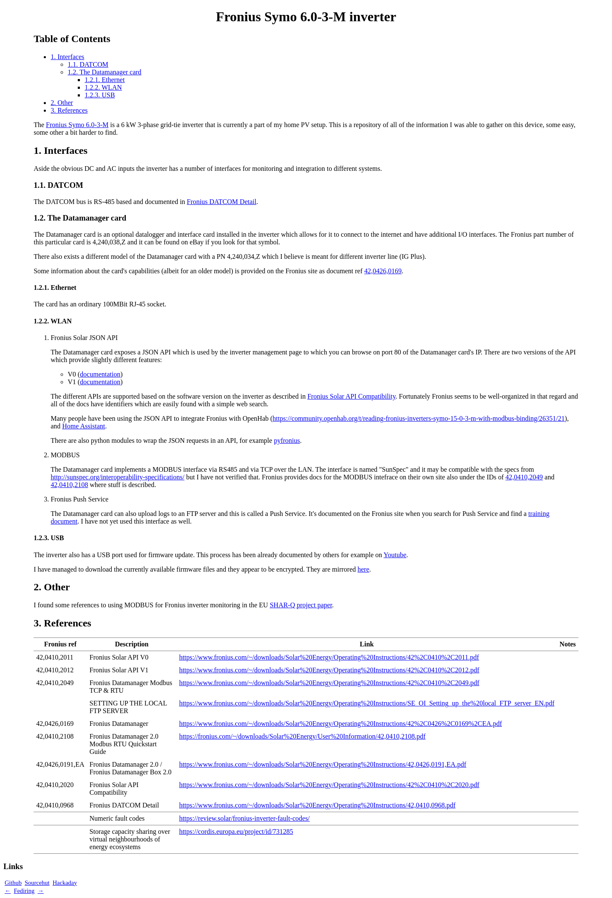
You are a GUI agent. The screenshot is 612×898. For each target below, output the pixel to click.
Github (13, 882)
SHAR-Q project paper (301, 605)
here (363, 569)
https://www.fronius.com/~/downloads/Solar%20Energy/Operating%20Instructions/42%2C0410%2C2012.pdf (329, 670)
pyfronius (287, 440)
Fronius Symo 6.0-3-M (77, 124)
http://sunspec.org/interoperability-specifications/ (117, 477)
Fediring (24, 890)
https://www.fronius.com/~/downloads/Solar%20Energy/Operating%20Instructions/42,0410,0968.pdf (317, 805)
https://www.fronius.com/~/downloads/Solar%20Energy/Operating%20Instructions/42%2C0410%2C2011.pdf (329, 657)
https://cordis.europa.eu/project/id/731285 (236, 831)
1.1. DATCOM (88, 64)
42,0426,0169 (383, 271)
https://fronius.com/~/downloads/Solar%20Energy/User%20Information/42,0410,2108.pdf (302, 736)
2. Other (62, 102)
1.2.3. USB (100, 95)
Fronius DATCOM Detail (222, 201)
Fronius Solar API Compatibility (351, 396)
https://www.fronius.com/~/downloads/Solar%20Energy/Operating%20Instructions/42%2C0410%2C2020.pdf (329, 784)
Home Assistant (83, 426)
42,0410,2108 (69, 484)
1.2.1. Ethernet (105, 79)
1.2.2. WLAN (103, 87)
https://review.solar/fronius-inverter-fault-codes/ (244, 818)
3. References (69, 110)
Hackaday (65, 882)
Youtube (395, 554)
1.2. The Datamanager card (104, 72)
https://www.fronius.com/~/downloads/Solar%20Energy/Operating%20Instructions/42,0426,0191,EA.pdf (322, 764)
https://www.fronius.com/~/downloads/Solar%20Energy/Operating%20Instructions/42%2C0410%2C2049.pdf (329, 682)
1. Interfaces (67, 56)
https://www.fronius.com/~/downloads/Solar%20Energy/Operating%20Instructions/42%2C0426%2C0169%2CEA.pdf (340, 723)
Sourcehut (37, 882)
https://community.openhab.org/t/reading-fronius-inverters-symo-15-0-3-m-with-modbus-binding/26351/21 (418, 418)
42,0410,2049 (524, 477)
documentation (100, 374)
